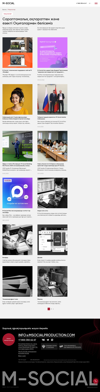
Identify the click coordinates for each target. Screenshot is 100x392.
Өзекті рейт (22, 356)
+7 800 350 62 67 (81, 3)
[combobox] (90, 3)
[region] (50, 9)
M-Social (8, 3)
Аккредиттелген (51, 346)
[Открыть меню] (96, 3)
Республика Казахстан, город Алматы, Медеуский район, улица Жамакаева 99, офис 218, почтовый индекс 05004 (28, 346)
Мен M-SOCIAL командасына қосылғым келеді (27, 352)
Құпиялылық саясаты (92, 387)
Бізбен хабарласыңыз (8, 339)
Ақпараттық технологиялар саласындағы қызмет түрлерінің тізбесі (60, 359)
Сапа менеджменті (72, 346)
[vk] (43, 339)
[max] (52, 339)
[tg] (47, 339)
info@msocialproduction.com (46, 335)
